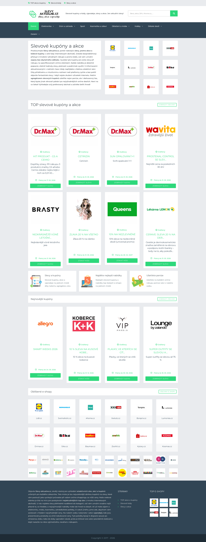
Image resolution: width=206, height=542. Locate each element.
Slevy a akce (70, 3)
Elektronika (48, 26)
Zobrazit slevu (45, 186)
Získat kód (83, 261)
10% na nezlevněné (122, 234)
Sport (82, 26)
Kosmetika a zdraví (98, 26)
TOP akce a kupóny (37, 3)
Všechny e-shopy (167, 391)
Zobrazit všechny (167, 105)
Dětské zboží (155, 26)
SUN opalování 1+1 (122, 156)
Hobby (139, 26)
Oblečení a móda (120, 26)
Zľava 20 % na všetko (83, 234)
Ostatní (35, 34)
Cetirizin (84, 156)
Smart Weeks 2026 (45, 349)
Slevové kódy (54, 3)
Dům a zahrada (67, 26)
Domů (33, 26)
